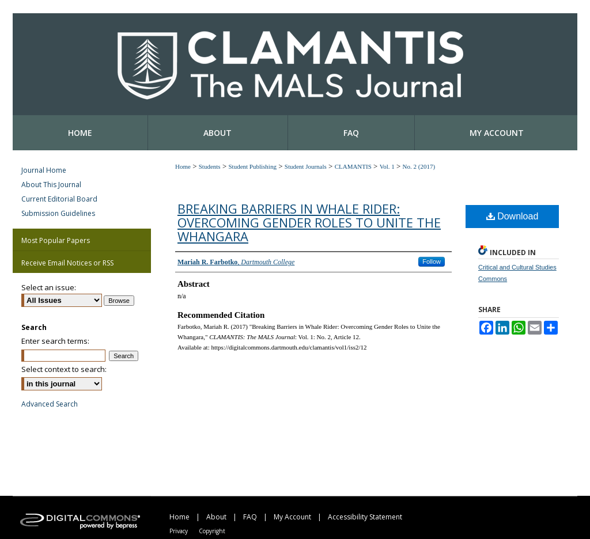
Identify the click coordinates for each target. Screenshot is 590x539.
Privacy (178, 531)
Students (210, 166)
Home (183, 166)
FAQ (250, 517)
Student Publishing (252, 166)
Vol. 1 (387, 166)
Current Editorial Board (59, 199)
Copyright (212, 531)
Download (512, 216)
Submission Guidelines (58, 213)
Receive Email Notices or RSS (67, 263)
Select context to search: (64, 369)
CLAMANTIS (353, 166)
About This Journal (51, 184)
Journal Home (43, 170)
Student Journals (306, 166)
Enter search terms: (55, 341)
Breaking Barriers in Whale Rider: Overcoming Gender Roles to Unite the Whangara (309, 222)
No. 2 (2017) (419, 166)
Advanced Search (49, 404)
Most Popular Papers (55, 240)
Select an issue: (48, 287)
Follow (431, 261)
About (216, 517)
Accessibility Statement (365, 517)
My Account (292, 517)
